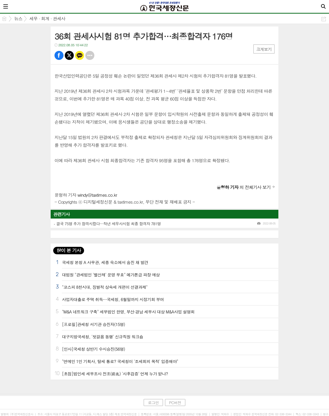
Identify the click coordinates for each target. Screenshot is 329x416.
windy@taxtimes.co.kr (97, 195)
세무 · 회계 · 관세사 (47, 18)
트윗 (69, 55)
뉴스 (18, 18)
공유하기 (324, 19)
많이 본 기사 (69, 250)
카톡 (79, 55)
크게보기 (264, 49)
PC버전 (175, 402)
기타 (89, 55)
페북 (58, 55)
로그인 (153, 402)
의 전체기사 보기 (244, 187)
